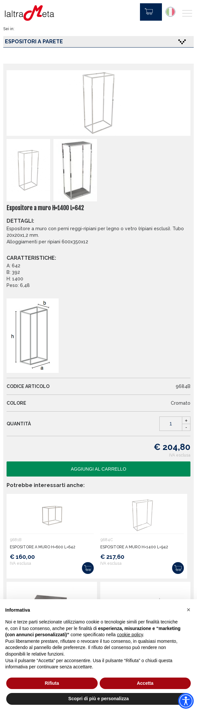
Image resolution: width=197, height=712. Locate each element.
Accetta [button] (145, 683)
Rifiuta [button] (52, 683)
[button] (188, 609)
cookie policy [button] (130, 634)
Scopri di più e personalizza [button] (98, 698)
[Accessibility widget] (186, 701)
